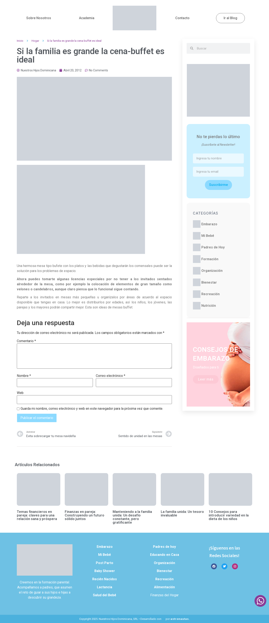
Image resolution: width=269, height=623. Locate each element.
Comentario (26, 341)
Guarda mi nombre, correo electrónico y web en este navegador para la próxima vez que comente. (92, 408)
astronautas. (180, 618)
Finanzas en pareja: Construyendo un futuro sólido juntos (84, 515)
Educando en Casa (164, 555)
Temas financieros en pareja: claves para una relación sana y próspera (37, 515)
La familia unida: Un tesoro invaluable (182, 513)
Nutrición (208, 306)
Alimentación (164, 587)
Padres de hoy (164, 547)
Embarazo (209, 224)
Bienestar (209, 282)
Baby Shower (104, 571)
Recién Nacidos (104, 579)
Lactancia (104, 587)
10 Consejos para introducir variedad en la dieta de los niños (229, 515)
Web (20, 393)
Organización (212, 271)
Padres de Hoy (213, 247)
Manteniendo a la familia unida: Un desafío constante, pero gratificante (132, 517)
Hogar (35, 40)
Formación (209, 259)
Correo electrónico (110, 376)
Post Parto (104, 563)
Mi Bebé (207, 236)
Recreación (210, 294)
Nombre (24, 376)
